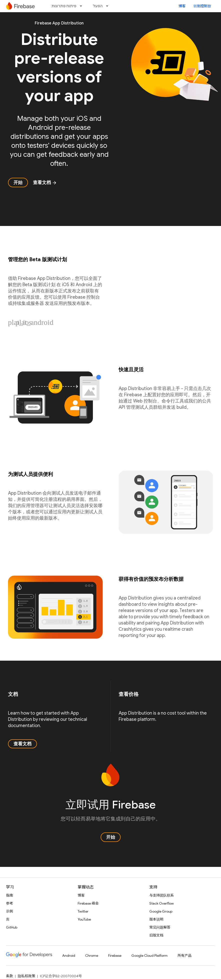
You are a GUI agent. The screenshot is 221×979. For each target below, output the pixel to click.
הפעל (98, 6)
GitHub (11, 927)
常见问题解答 (159, 927)
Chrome (91, 955)
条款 (9, 976)
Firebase (114, 955)
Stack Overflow (161, 903)
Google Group (160, 911)
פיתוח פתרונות (63, 6)
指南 (9, 895)
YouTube (84, 919)
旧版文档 (156, 935)
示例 (9, 911)
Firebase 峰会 (88, 903)
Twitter (83, 911)
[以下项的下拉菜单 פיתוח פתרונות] (82, 6)
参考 (9, 903)
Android (68, 955)
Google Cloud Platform (149, 955)
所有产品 (185, 955)
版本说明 (156, 919)
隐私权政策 (26, 976)
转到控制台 (202, 6)
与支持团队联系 (161, 895)
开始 (17, 182)
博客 (182, 6)
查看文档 (45, 182)
